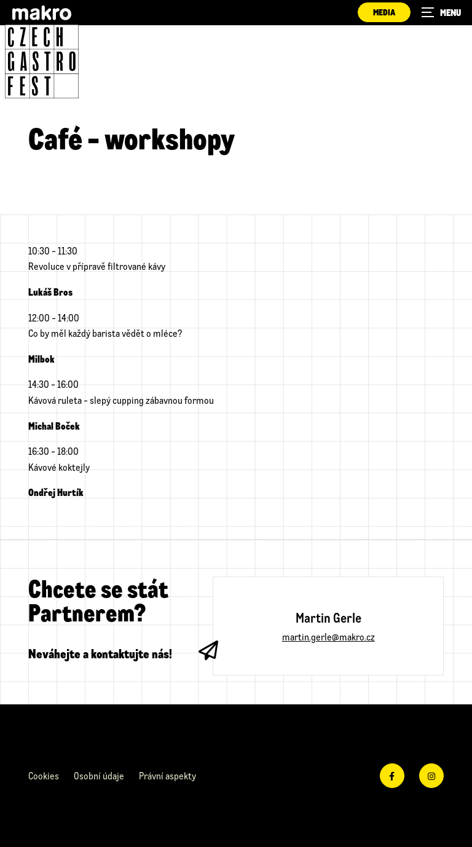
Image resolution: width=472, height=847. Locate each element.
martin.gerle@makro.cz (328, 636)
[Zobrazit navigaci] (441, 12)
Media (384, 12)
